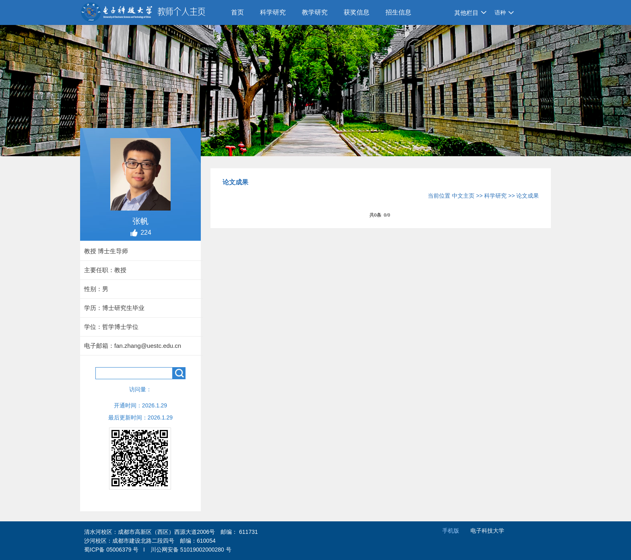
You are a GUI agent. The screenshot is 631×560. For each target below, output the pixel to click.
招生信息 (398, 12)
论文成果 (527, 195)
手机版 (450, 530)
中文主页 (463, 195)
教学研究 (315, 12)
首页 (237, 12)
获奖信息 (356, 12)
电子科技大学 (487, 530)
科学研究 (273, 12)
